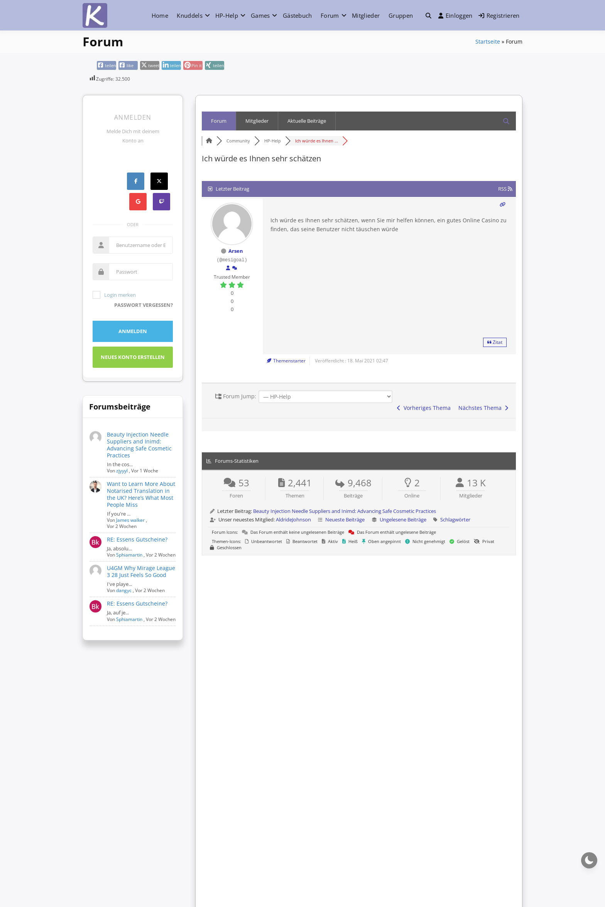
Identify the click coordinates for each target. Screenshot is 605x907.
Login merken (114, 295)
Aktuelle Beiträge (306, 120)
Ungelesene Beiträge (403, 519)
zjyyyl (122, 470)
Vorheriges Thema (424, 407)
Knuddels (189, 15)
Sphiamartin (129, 555)
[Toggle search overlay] (428, 15)
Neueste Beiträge (345, 519)
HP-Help (226, 15)
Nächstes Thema (483, 407)
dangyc (124, 590)
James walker (130, 520)
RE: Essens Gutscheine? (137, 539)
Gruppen (401, 15)
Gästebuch (297, 15)
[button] (428, 16)
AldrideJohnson (293, 519)
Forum (330, 15)
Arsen (235, 250)
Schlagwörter (455, 519)
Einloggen (455, 15)
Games (260, 15)
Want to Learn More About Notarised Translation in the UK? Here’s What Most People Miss (141, 494)
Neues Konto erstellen (133, 357)
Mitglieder (366, 15)
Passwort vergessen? (143, 304)
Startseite (487, 41)
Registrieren (499, 15)
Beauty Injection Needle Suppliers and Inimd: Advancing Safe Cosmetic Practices (139, 445)
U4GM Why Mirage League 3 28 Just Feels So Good (141, 571)
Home (160, 15)
